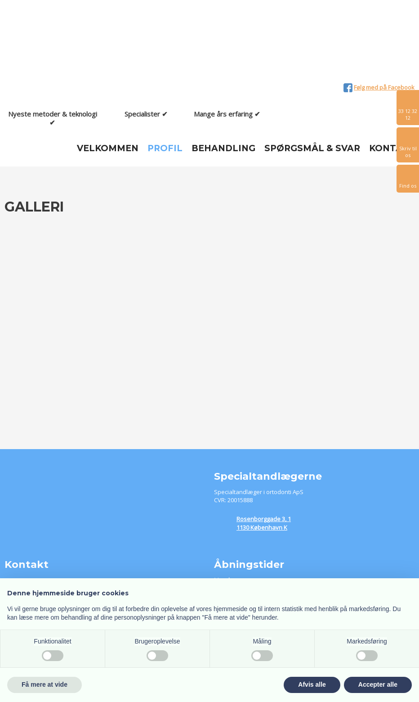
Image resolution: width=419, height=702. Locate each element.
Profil (165, 148)
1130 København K (261, 527)
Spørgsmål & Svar (312, 148)
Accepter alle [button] (377, 684)
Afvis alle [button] (311, 684)
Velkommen (107, 148)
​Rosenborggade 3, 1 (263, 519)
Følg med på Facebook (384, 87)
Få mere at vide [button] (44, 684)
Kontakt (392, 148)
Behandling (223, 148)
